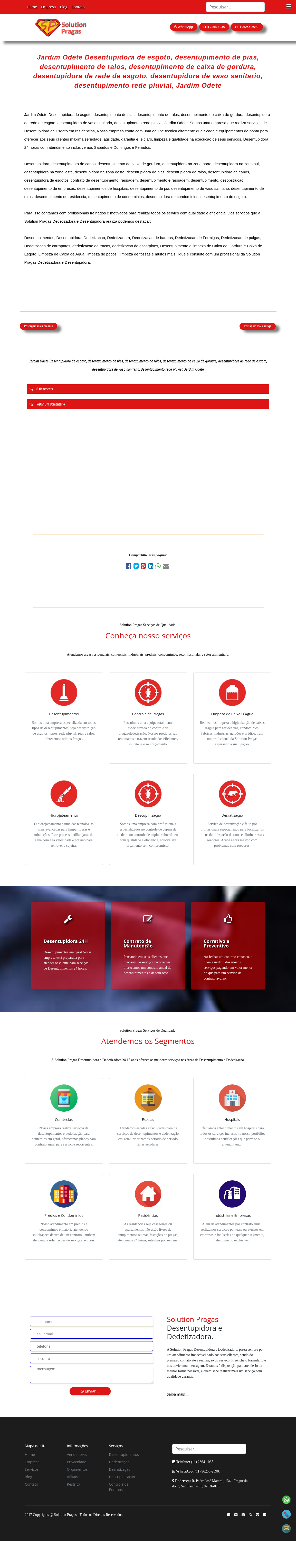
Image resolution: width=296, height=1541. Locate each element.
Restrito (73, 1484)
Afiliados (74, 1476)
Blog (63, 6)
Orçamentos (77, 1469)
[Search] (235, 7)
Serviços (32, 1469)
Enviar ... (90, 1391)
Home (32, 6)
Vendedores (77, 1454)
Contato (78, 6)
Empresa (48, 6)
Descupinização (122, 1476)
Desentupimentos (124, 1454)
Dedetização (119, 1461)
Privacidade (76, 1461)
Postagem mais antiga (257, 326)
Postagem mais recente (38, 326)
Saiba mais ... (178, 1394)
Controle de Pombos (119, 1487)
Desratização (120, 1469)
